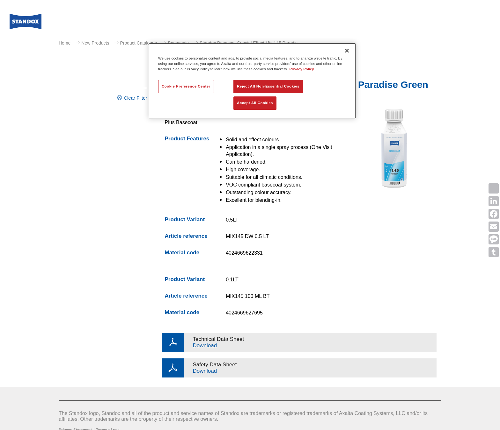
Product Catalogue (138, 43)
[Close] (347, 51)
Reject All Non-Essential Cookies (268, 86)
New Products (95, 43)
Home (64, 43)
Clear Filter (135, 98)
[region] (252, 81)
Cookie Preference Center (186, 86)
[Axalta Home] (25, 23)
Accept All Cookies (255, 103)
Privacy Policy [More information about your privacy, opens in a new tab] (302, 69)
